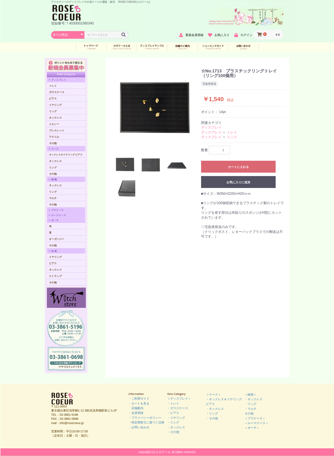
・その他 (173, 432)
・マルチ (250, 408)
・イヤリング (176, 417)
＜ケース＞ (213, 394)
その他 (249, 413)
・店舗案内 (135, 408)
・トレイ (173, 403)
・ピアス (173, 412)
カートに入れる (238, 167)
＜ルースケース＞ (256, 423)
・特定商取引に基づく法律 (146, 422)
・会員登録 (135, 412)
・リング (173, 422)
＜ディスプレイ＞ (179, 398)
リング (232, 137)
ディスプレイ (211, 127)
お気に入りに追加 (238, 182)
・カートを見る (138, 403)
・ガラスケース (177, 408)
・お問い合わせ (138, 427)
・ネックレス (176, 427)
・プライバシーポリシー (144, 417)
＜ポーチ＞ (252, 427)
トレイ (232, 132)
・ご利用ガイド (138, 398)
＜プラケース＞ (255, 418)
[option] (154, 108)
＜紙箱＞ (250, 394)
